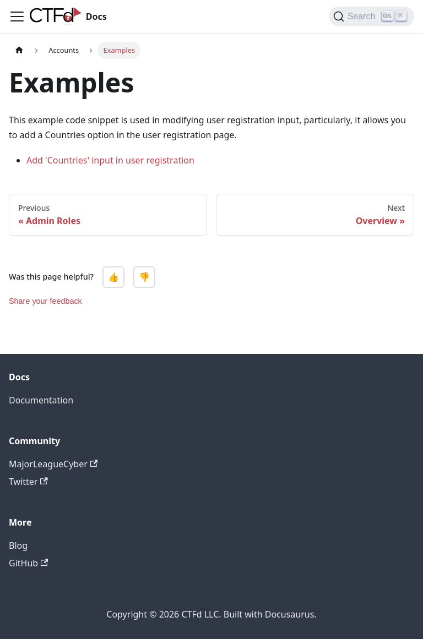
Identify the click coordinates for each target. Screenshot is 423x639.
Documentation (41, 400)
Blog (18, 545)
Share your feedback (45, 301)
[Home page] (19, 50)
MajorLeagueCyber (53, 464)
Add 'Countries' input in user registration (110, 160)
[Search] (371, 16)
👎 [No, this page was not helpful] (144, 277)
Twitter (28, 482)
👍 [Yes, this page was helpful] (113, 277)
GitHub (28, 563)
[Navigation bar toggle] (17, 16)
